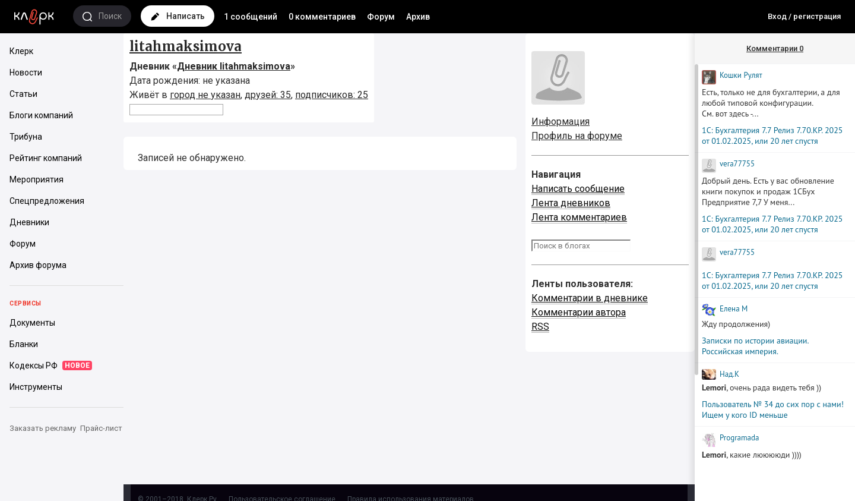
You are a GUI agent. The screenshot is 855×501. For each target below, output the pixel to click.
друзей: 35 (268, 94)
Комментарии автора (578, 312)
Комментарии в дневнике (589, 298)
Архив (418, 16)
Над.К (729, 374)
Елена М (734, 309)
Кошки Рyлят (741, 75)
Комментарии (774, 48)
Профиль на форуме (576, 135)
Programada (739, 438)
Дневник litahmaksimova (233, 66)
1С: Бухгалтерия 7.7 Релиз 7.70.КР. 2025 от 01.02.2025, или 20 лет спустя (772, 135)
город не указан (205, 94)
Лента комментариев (579, 217)
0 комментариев (322, 16)
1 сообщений (250, 16)
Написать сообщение (578, 188)
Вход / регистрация (804, 16)
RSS (540, 326)
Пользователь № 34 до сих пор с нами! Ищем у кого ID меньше (773, 409)
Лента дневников (570, 203)
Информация (560, 121)
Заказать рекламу (43, 428)
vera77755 (737, 164)
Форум (381, 16)
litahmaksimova (185, 46)
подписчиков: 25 (331, 94)
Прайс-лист (101, 428)
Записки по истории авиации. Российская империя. (755, 346)
